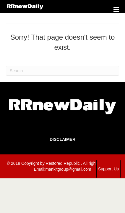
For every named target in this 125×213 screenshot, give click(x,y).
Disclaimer (62, 139)
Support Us (108, 169)
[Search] (62, 71)
